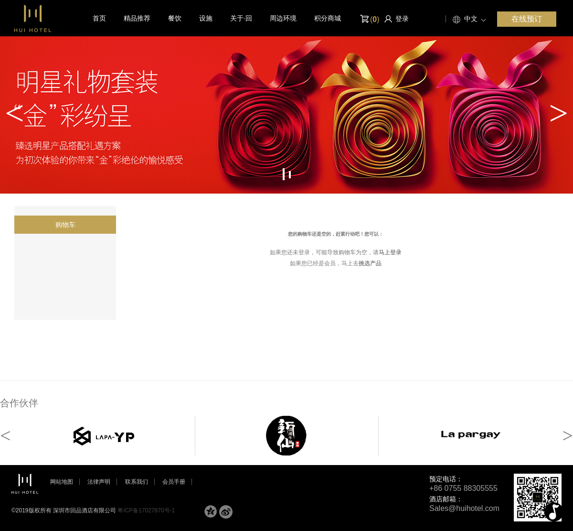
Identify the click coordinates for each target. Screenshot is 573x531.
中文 (471, 18)
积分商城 (327, 18)
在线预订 (526, 19)
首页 (99, 18)
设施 (205, 18)
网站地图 (61, 481)
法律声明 (98, 481)
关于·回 (241, 18)
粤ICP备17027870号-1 (146, 510)
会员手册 (173, 481)
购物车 (65, 224)
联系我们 (136, 481)
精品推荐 (137, 18)
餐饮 (174, 18)
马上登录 (390, 252)
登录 (402, 18)
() (369, 19)
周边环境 (283, 18)
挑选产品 (370, 263)
